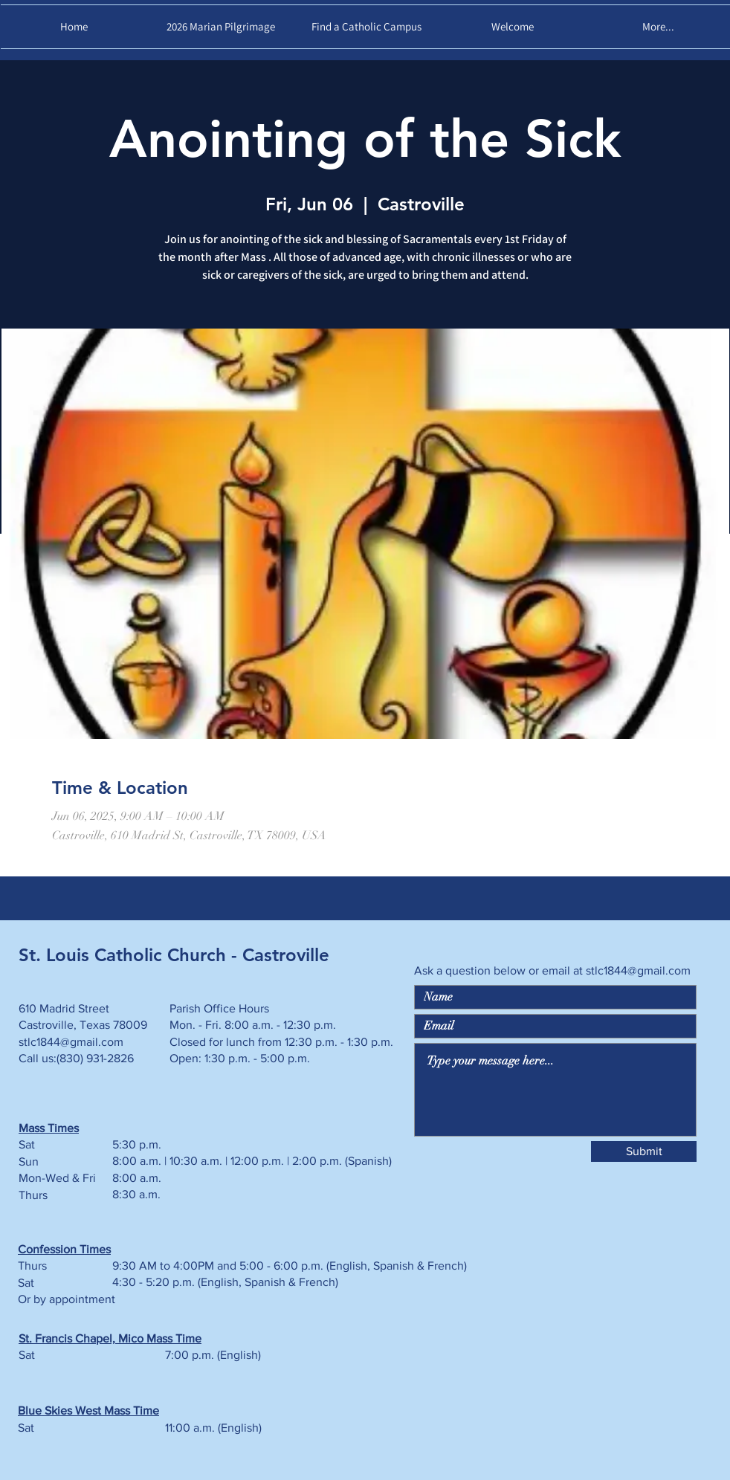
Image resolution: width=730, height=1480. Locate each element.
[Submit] (644, 1151)
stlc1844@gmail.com (638, 970)
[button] (512, 26)
